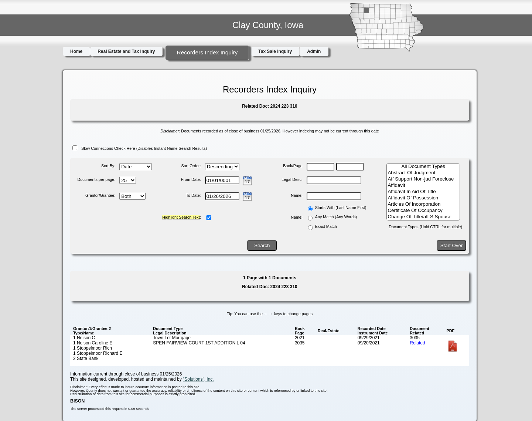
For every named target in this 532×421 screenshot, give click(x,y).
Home (76, 51)
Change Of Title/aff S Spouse (423, 217)
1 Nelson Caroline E (92, 343)
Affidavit (423, 185)
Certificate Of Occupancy (423, 211)
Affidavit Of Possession (423, 198)
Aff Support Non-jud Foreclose (423, 179)
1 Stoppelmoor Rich (92, 348)
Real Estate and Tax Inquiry (126, 51)
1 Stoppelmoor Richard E (98, 353)
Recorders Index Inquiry (207, 52)
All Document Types (423, 167)
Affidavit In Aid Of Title (423, 192)
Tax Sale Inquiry (275, 51)
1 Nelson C (84, 337)
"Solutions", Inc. (198, 379)
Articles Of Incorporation (423, 204)
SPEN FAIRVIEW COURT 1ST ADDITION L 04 (199, 343)
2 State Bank (85, 358)
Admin (314, 51)
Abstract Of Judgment (423, 173)
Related (417, 343)
